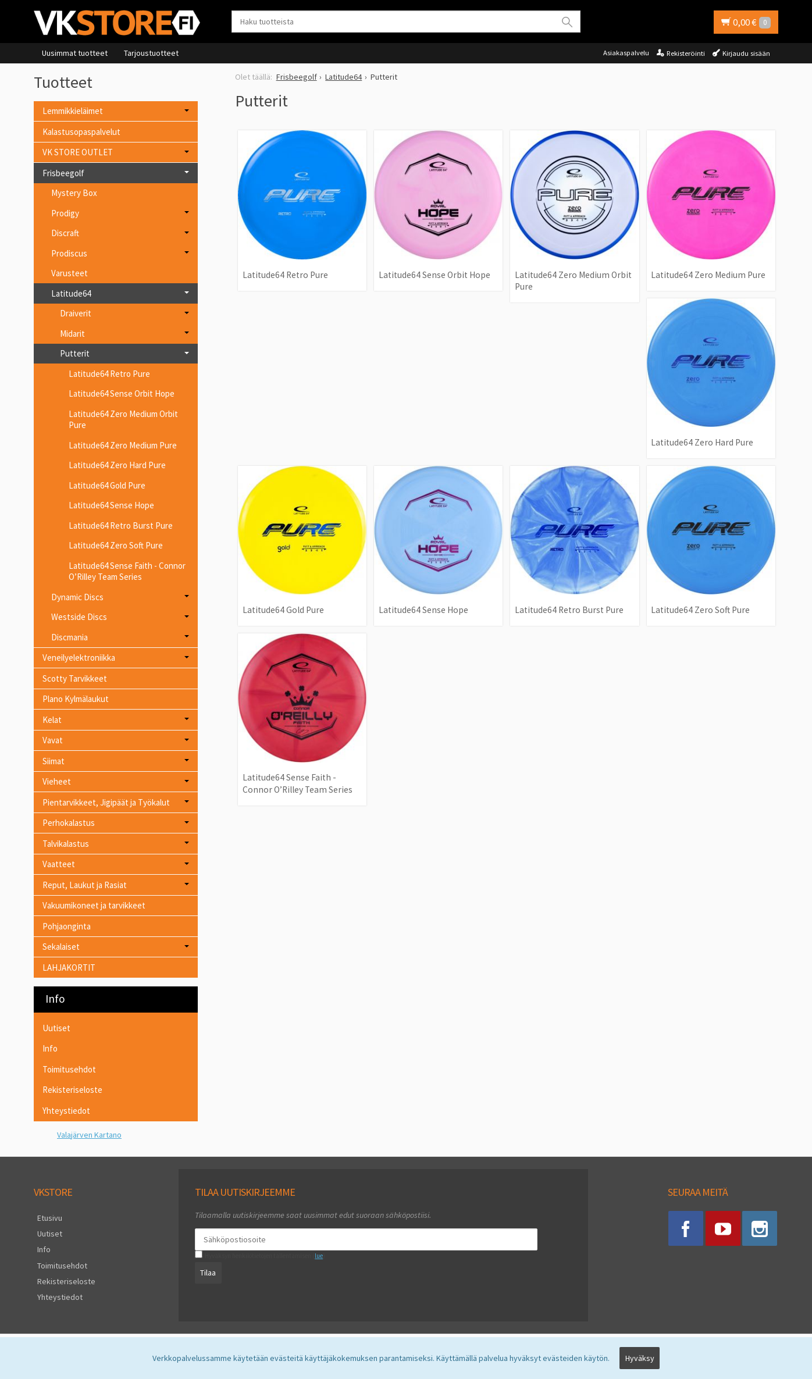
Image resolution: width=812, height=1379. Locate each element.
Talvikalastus (65, 843)
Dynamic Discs (77, 597)
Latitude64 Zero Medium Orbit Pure (573, 280)
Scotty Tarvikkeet (74, 678)
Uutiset (56, 1028)
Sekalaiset (61, 946)
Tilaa (205, 1271)
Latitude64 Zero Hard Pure (702, 442)
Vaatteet (58, 864)
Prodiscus (69, 253)
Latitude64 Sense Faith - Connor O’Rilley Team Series (297, 783)
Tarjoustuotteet (151, 53)
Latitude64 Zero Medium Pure (708, 274)
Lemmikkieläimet (72, 110)
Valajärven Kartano (89, 1134)
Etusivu (46, 1216)
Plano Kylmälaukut (75, 698)
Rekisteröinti (686, 53)
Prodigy (65, 213)
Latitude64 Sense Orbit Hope (434, 274)
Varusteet (69, 273)
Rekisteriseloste (72, 1089)
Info (50, 1048)
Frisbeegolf (63, 173)
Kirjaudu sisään (746, 53)
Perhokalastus (68, 822)
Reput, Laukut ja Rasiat (84, 884)
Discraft (65, 232)
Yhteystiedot (66, 1110)
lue (315, 1256)
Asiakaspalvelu (626, 52)
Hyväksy (639, 1360)
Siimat (53, 761)
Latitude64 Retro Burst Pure (569, 609)
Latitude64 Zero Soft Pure (700, 609)
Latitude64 (71, 293)
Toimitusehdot (69, 1069)
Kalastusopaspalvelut (81, 131)
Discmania (69, 637)
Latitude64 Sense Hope (423, 609)
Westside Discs (79, 616)
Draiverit (75, 313)
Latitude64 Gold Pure (283, 609)
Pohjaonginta (66, 926)
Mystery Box (74, 192)
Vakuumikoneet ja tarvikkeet (93, 905)
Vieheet (56, 781)
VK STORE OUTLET (77, 152)
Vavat (52, 740)
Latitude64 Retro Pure (285, 274)
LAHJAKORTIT (68, 967)
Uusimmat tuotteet (75, 53)
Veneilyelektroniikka (78, 657)
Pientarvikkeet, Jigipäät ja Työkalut (106, 802)
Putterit (75, 353)
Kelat (52, 719)
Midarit (72, 333)
